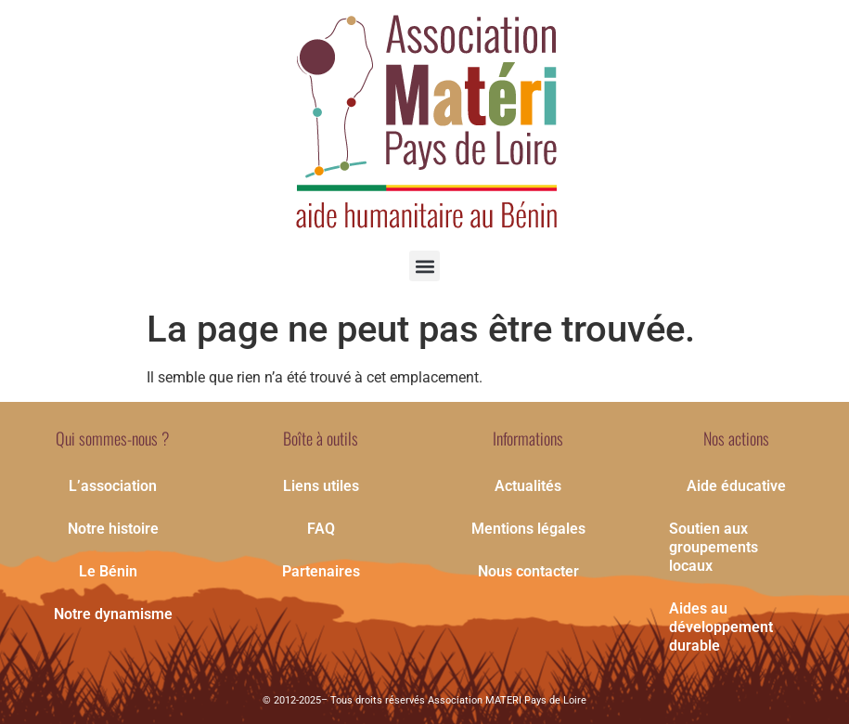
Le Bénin (113, 571)
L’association (113, 486)
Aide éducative (736, 486)
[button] (424, 266)
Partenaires (321, 571)
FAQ (321, 528)
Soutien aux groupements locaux (713, 547)
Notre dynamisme (113, 614)
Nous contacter (528, 571)
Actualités (528, 486)
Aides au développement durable (721, 627)
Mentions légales (528, 528)
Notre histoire (113, 528)
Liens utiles (321, 486)
